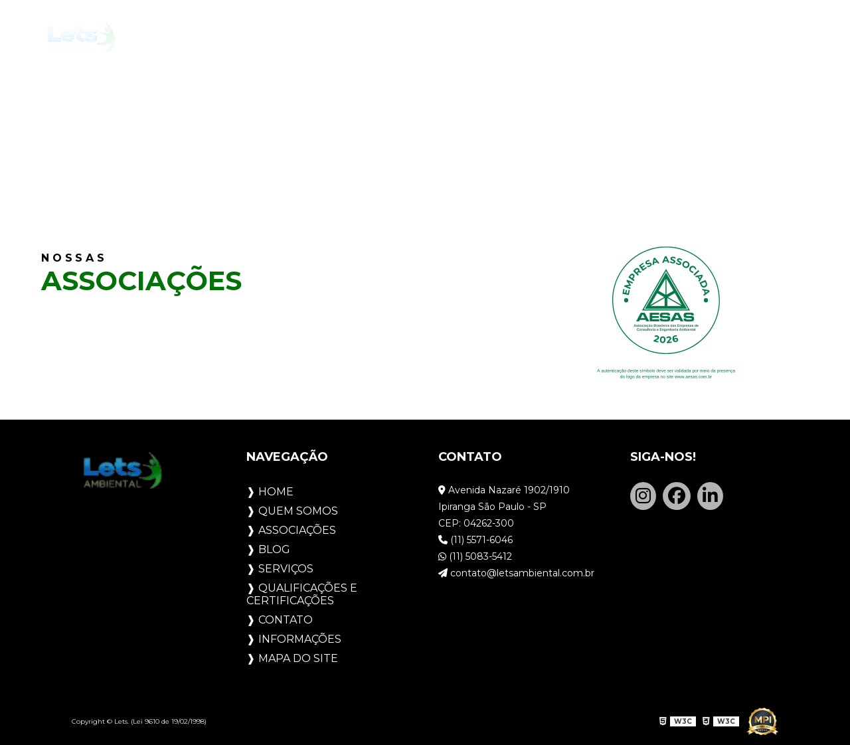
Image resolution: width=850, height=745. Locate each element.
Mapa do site (298, 658)
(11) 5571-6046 (475, 540)
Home (156, 37)
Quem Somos (228, 37)
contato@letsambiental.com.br (516, 573)
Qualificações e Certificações (602, 37)
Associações (323, 37)
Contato (733, 37)
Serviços (470, 37)
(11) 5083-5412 (475, 556)
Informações (299, 639)
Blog (403, 37)
